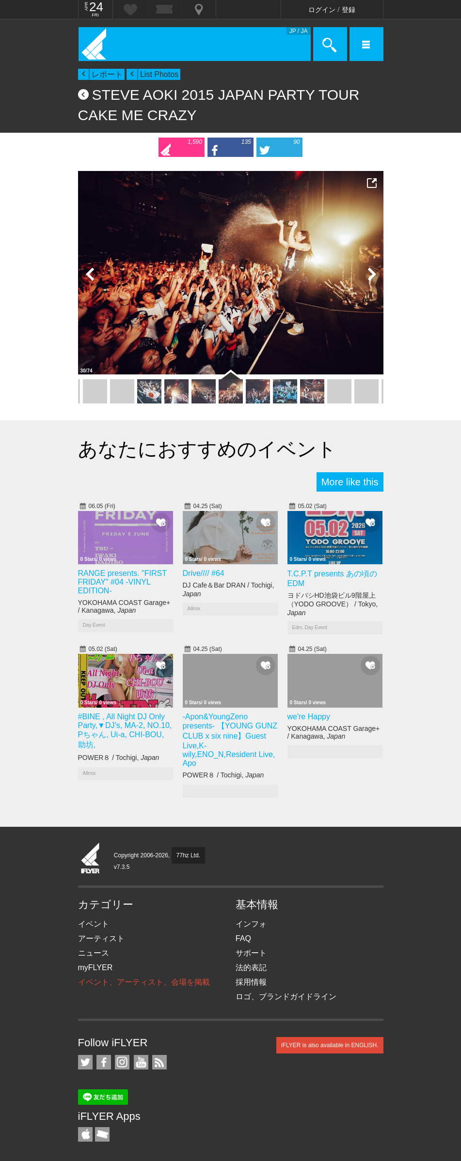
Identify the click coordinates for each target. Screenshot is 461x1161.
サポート (251, 953)
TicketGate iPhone (102, 1134)
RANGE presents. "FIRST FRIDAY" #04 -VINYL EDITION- (122, 582)
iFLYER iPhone (85, 1134)
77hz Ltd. (188, 855)
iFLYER (91, 859)
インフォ (251, 924)
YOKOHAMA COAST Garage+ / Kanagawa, (124, 606)
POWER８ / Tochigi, (118, 757)
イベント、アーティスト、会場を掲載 (144, 982)
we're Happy (308, 716)
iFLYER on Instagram (122, 1062)
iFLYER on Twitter (85, 1062)
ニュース (93, 953)
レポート (107, 74)
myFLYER (95, 967)
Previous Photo (90, 274)
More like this (350, 482)
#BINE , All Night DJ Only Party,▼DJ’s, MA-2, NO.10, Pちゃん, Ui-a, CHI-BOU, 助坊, (125, 730)
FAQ (243, 938)
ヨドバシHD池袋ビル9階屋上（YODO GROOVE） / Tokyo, (332, 604)
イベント (93, 924)
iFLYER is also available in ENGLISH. (330, 1045)
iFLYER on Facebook (103, 1062)
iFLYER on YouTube (141, 1062)
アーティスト (101, 938)
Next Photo (371, 274)
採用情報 (251, 982)
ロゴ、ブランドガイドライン (286, 996)
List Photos (159, 74)
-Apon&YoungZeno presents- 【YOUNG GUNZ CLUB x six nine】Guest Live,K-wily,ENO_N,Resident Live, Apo (230, 739)
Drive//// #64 (203, 573)
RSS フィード (159, 1062)
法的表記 (251, 967)
